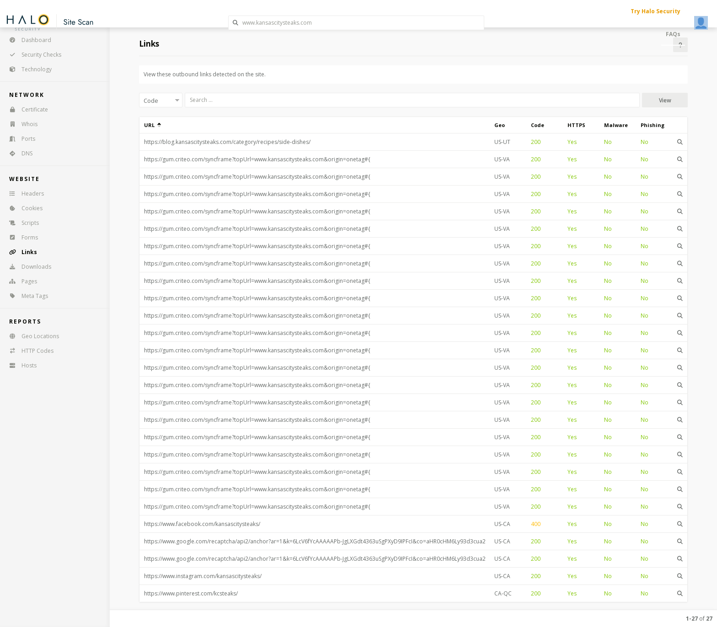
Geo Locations (31, 336)
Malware (616, 125)
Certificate (25, 109)
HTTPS (576, 125)
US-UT (502, 142)
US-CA (502, 524)
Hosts (20, 365)
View (665, 100)
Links (20, 252)
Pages (20, 281)
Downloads (27, 267)
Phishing (652, 125)
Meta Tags (25, 296)
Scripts (21, 223)
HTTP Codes (28, 351)
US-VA (502, 159)
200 (535, 142)
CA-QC (503, 593)
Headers (23, 193)
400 (535, 524)
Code (537, 125)
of (699, 618)
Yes (572, 142)
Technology (27, 69)
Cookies (23, 208)
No (608, 142)
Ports (19, 139)
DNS (17, 153)
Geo (499, 125)
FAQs (673, 34)
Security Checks (32, 54)
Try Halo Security (655, 11)
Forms (20, 237)
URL (152, 125)
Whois (20, 124)
